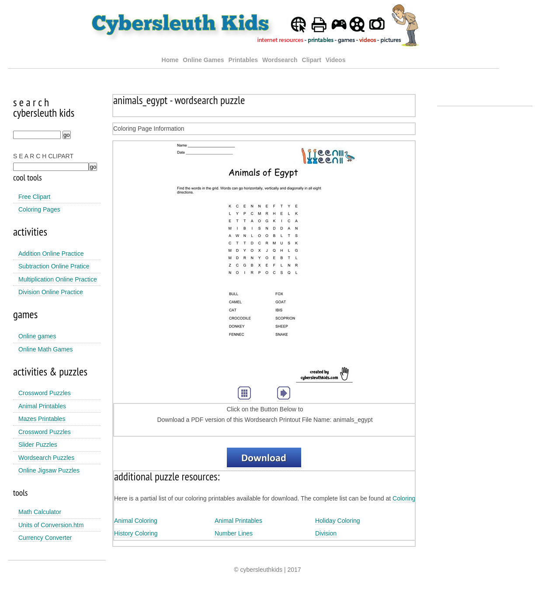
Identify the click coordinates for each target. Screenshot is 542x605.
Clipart (311, 59)
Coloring (404, 498)
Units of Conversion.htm (50, 525)
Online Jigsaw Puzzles (49, 470)
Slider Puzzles (37, 444)
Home (170, 59)
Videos (336, 59)
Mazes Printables (41, 418)
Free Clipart (34, 196)
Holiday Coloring (337, 520)
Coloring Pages (39, 209)
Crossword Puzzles (44, 392)
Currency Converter (45, 537)
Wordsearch (280, 59)
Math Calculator (39, 511)
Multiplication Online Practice (57, 279)
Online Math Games (45, 349)
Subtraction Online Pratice (54, 266)
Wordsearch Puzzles (46, 457)
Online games (37, 336)
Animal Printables (42, 406)
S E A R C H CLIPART (43, 156)
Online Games (203, 59)
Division (326, 533)
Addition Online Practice (50, 253)
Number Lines (234, 533)
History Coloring (136, 533)
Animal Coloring (135, 520)
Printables (244, 59)
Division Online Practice (50, 292)
